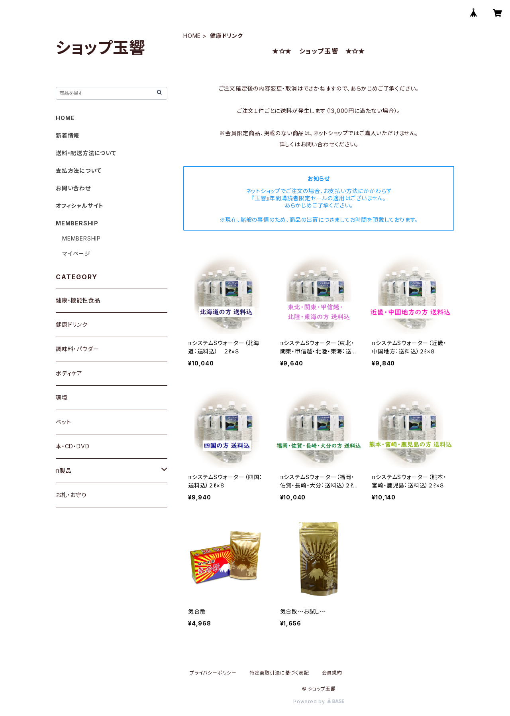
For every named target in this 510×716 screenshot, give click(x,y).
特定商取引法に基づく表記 (279, 673)
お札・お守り (71, 494)
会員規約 (332, 673)
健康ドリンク (72, 324)
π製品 (63, 470)
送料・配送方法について (86, 153)
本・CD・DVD (72, 446)
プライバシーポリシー (213, 673)
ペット (63, 421)
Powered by (318, 701)
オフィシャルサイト (80, 205)
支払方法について (78, 170)
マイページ (76, 253)
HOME (192, 35)
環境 (62, 397)
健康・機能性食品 (78, 300)
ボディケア (69, 373)
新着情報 (67, 135)
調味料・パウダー (77, 348)
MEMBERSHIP (81, 238)
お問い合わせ (73, 188)
